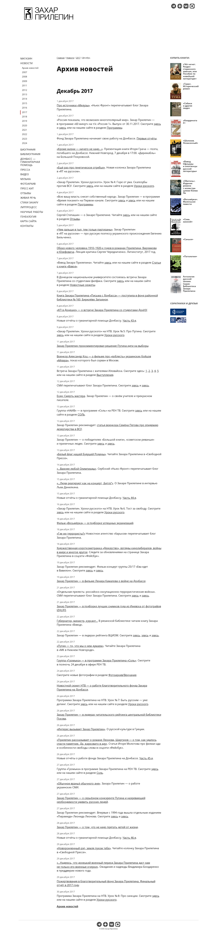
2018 (24, 116)
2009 (24, 81)
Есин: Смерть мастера (71, 396)
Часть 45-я (146, 758)
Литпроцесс (28, 207)
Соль (100, 773)
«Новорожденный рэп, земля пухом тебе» (84, 848)
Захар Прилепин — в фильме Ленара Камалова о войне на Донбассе (101, 581)
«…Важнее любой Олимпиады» (76, 468)
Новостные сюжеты (82, 285)
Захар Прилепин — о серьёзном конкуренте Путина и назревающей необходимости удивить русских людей (101, 800)
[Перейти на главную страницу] (48, 20)
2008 (24, 76)
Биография (27, 149)
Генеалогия (28, 216)
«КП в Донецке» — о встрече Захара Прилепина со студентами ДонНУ (102, 310)
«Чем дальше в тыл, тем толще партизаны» (85, 229)
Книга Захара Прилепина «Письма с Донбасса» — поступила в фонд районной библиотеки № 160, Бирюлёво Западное (107, 297)
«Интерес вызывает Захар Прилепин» (81, 729)
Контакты (26, 226)
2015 (24, 103)
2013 (24, 94)
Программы (114, 127)
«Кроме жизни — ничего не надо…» (80, 149)
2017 (24, 112)
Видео (24, 174)
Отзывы (25, 193)
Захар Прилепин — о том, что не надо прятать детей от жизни (97, 827)
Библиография (30, 154)
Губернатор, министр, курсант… (77, 621)
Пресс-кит (27, 188)
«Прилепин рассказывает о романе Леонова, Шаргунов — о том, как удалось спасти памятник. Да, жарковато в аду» (107, 742)
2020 (24, 125)
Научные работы (31, 212)
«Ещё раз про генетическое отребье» (81, 167)
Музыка (25, 179)
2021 (24, 129)
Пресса (25, 169)
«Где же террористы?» (71, 533)
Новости (26, 63)
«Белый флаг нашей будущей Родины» (81, 454)
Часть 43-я (129, 320)
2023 (24, 138)
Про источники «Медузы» (73, 105)
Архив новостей (30, 67)
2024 (24, 143)
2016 (24, 107)
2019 (24, 121)
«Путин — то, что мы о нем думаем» (80, 646)
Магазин (26, 58)
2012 (24, 90)
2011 (24, 85)
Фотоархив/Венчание (122, 675)
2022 (24, 134)
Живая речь (28, 197)
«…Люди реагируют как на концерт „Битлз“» (85, 483)
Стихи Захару (29, 202)
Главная (61, 57)
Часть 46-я (129, 837)
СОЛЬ (81, 414)
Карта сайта (28, 221)
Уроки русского (144, 186)
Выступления (105, 375)
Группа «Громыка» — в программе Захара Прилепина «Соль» (96, 660)
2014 (24, 98)
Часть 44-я (129, 497)
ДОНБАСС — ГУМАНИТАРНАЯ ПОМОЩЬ (30, 162)
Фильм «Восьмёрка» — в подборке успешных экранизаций (95, 523)
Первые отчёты (147, 138)
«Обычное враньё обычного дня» (78, 783)
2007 (24, 72)
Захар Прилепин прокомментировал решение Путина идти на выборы (102, 346)
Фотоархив (28, 183)
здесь (157, 124)
